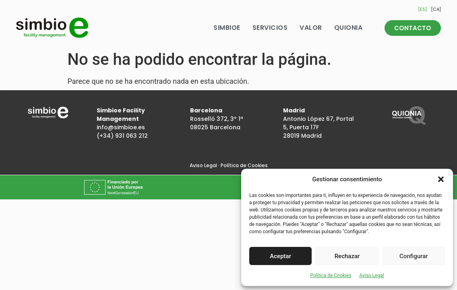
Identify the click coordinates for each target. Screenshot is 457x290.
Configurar (413, 256)
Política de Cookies (330, 275)
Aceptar (280, 256)
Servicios (270, 27)
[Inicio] (52, 28)
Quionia (348, 27)
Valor (311, 27)
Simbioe (226, 27)
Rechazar (347, 256)
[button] (441, 179)
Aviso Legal (371, 275)
